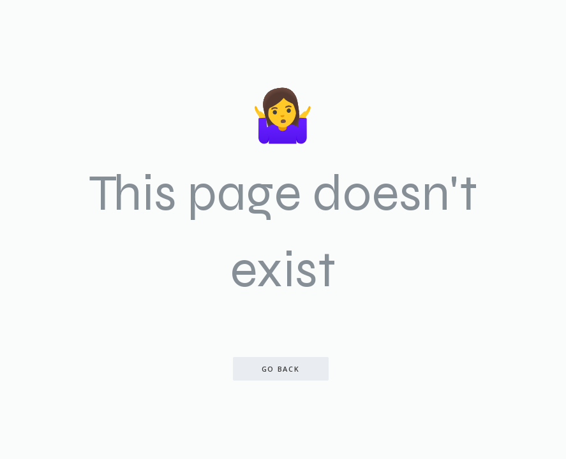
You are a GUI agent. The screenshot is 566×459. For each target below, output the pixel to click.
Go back (281, 369)
